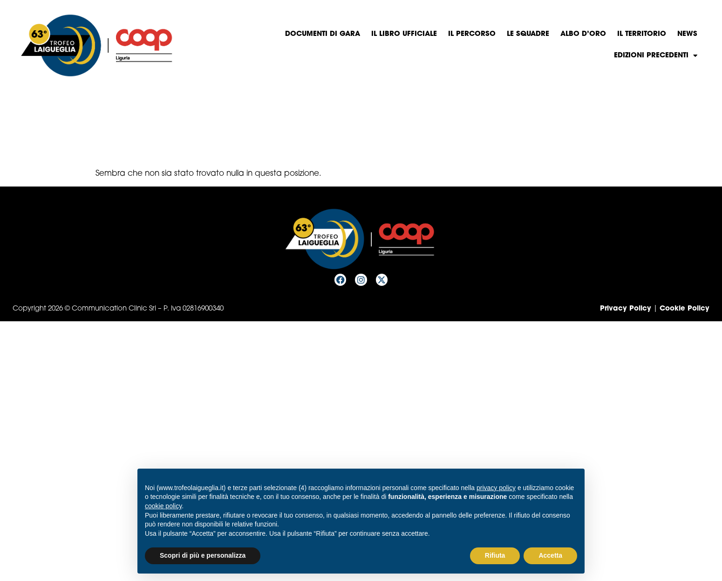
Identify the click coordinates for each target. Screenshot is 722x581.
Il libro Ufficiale (404, 34)
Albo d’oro (583, 34)
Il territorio (641, 34)
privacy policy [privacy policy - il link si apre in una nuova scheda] (496, 487)
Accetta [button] (550, 555)
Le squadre (528, 34)
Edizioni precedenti (655, 56)
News (687, 34)
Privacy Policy (625, 308)
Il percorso (472, 34)
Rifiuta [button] (495, 555)
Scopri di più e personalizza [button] (202, 555)
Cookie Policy (684, 308)
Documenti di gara (322, 34)
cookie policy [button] (163, 506)
